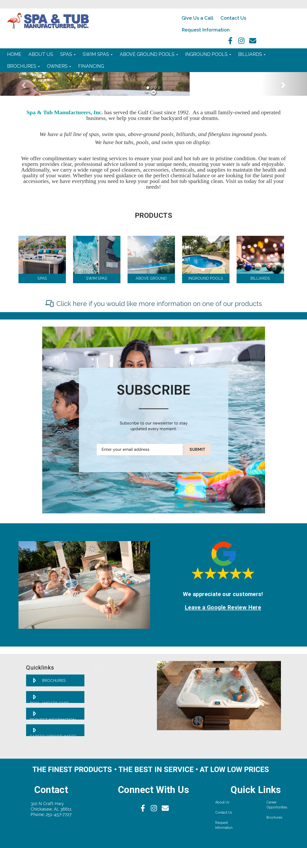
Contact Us (233, 18)
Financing (91, 66)
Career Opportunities (276, 804)
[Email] (253, 42)
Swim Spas (98, 54)
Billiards (252, 54)
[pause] (153, 92)
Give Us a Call (197, 18)
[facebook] (229, 42)
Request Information (206, 30)
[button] (23, 84)
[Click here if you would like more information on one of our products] (153, 304)
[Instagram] (241, 42)
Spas (68, 54)
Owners (59, 66)
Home (14, 54)
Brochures (23, 66)
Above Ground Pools (149, 54)
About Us (40, 54)
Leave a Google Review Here (223, 607)
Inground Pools (208, 54)
